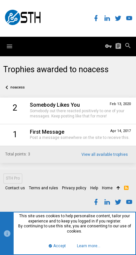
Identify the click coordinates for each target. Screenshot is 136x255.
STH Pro (13, 178)
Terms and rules (43, 188)
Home (107, 188)
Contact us (15, 188)
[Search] (128, 46)
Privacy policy (74, 188)
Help (94, 188)
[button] (9, 46)
